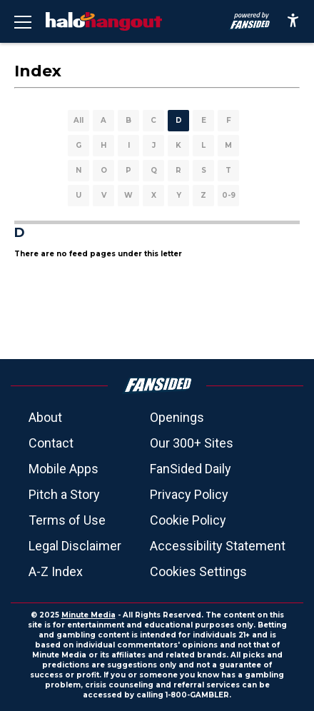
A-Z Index (56, 571)
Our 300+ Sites (191, 442)
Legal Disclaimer (75, 545)
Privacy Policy (189, 494)
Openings (177, 417)
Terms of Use (67, 520)
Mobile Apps (63, 468)
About (45, 417)
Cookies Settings (198, 571)
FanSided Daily (190, 468)
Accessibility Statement (217, 545)
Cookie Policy (188, 520)
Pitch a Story (64, 494)
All (78, 120)
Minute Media (88, 615)
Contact (51, 442)
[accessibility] (293, 21)
